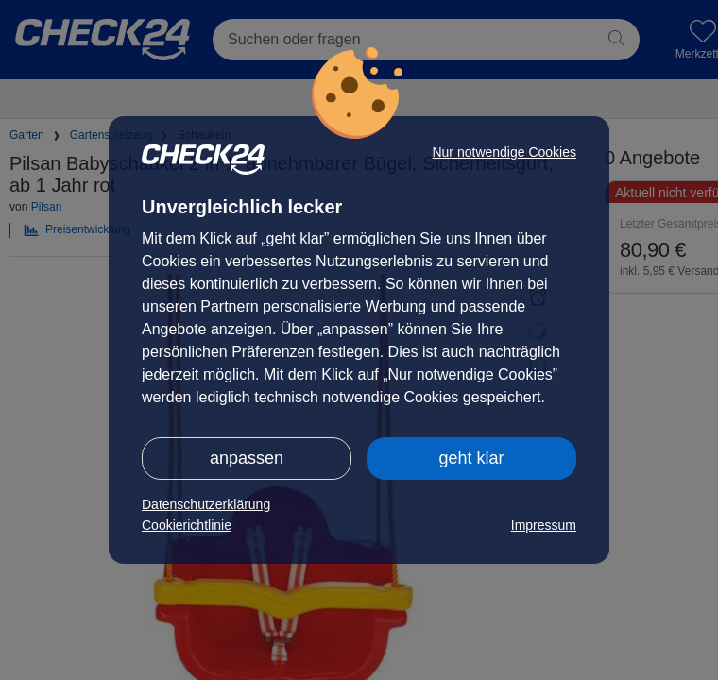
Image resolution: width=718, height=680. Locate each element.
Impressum (543, 525)
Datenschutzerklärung (206, 504)
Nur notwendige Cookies (504, 152)
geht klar (471, 458)
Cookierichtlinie (186, 525)
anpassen (246, 458)
